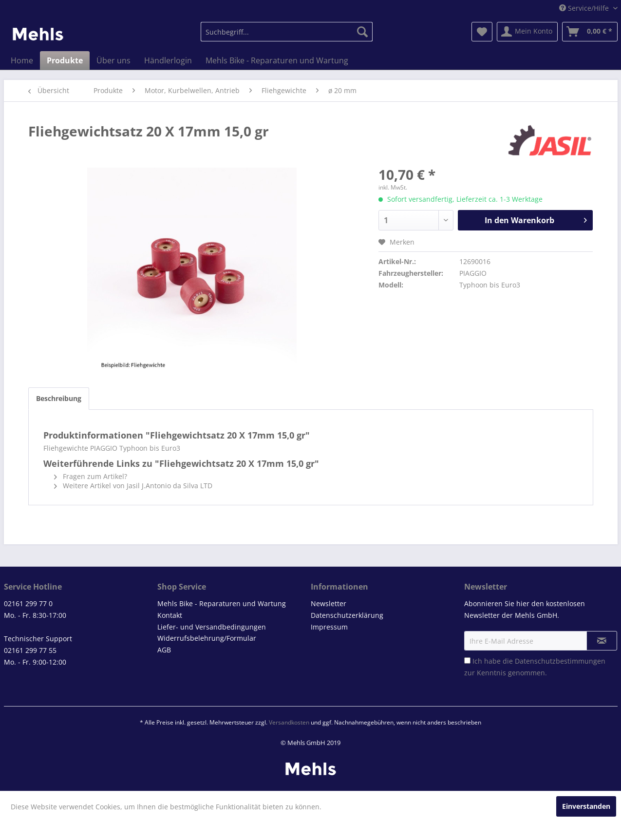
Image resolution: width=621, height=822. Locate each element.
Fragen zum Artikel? (90, 476)
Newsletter (328, 603)
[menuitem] (287, 31)
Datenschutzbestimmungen (560, 661)
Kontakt (169, 615)
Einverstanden (586, 806)
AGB (164, 649)
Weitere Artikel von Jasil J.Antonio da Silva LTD (133, 485)
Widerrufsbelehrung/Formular (206, 638)
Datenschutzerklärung (347, 615)
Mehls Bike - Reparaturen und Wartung (221, 603)
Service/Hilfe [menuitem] (585, 8)
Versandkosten (289, 722)
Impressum (329, 626)
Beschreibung (58, 398)
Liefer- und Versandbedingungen (211, 626)
